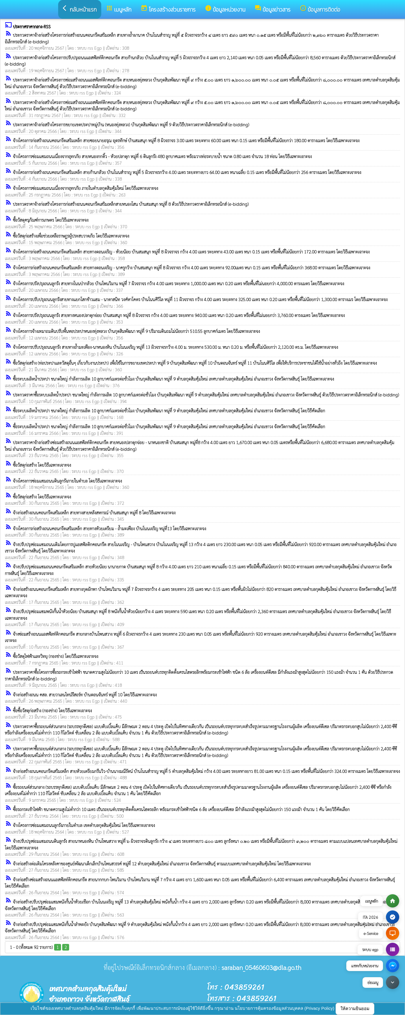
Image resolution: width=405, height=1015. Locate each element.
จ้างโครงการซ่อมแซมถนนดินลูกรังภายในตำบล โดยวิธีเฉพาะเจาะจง (67, 480)
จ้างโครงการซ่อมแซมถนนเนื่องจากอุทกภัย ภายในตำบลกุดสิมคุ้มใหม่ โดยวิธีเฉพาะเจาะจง (85, 188)
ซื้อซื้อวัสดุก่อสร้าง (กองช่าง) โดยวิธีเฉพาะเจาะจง (52, 710)
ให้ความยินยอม (354, 1008)
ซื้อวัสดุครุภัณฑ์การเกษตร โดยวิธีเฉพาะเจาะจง (51, 219)
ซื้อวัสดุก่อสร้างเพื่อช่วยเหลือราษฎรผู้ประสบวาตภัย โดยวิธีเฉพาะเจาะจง (71, 235)
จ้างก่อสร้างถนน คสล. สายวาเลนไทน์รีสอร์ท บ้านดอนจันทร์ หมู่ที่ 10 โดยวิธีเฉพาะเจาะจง (85, 694)
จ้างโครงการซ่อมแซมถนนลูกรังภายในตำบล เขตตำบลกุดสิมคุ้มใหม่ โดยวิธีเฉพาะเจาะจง (84, 825)
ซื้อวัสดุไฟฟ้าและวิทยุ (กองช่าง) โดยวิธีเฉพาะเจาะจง (55, 656)
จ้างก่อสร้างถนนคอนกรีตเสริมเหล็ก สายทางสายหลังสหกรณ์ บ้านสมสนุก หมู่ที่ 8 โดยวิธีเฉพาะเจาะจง (94, 512)
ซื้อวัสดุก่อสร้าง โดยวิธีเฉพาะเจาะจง (42, 464)
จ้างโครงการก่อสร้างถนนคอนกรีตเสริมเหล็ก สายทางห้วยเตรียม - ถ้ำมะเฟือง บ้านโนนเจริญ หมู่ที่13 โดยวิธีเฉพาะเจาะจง (109, 528)
